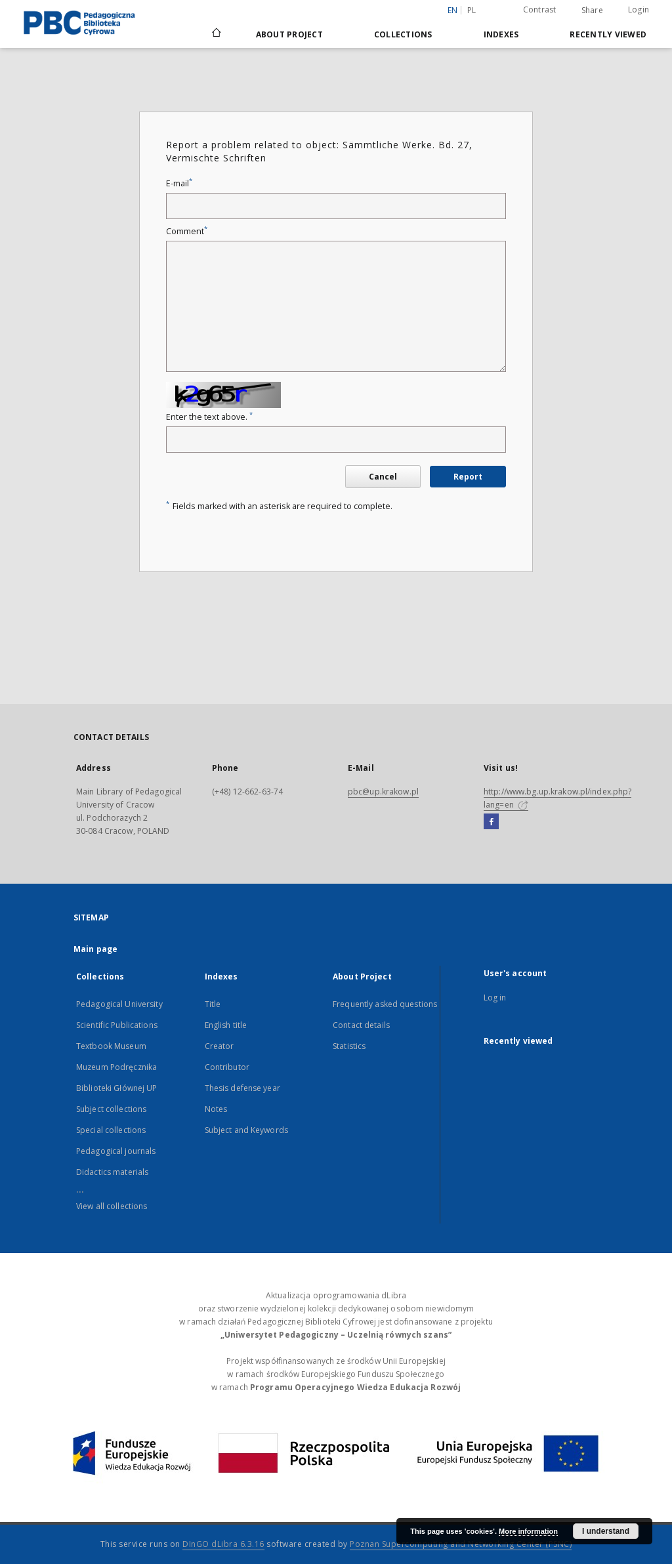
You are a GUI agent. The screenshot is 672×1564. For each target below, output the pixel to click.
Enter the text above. (209, 416)
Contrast (539, 9)
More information (528, 1531)
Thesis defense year (242, 1088)
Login (638, 9)
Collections (403, 34)
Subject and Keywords (246, 1130)
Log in (495, 997)
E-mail (179, 183)
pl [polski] (471, 10)
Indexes (501, 34)
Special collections (111, 1130)
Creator (219, 1046)
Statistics (349, 1046)
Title (213, 1004)
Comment (186, 231)
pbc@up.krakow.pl (383, 791)
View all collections (111, 1206)
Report (467, 476)
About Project (289, 34)
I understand (605, 1531)
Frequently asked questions (385, 1004)
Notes (216, 1109)
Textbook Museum (111, 1046)
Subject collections (111, 1109)
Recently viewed (608, 34)
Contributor (227, 1067)
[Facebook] (491, 822)
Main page (95, 949)
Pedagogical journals (116, 1151)
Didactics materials (112, 1172)
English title (226, 1025)
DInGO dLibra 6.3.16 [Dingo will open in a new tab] (223, 1544)
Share (592, 10)
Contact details (361, 1025)
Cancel (383, 476)
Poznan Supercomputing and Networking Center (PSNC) (461, 1544)
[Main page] (215, 34)
